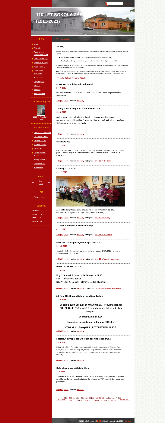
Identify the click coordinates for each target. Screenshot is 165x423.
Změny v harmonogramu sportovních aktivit (78, 108)
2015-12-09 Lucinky (102, 218)
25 (85, 400)
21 (71, 400)
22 (74, 400)
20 (120, 398)
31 (105, 400)
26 (88, 400)
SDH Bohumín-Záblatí (40, 154)
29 (98, 400)
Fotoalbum (38, 77)
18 (113, 398)
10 (86, 398)
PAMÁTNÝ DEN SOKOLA (68, 266)
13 (97, 398)
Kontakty (37, 90)
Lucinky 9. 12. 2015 (66, 168)
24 (81, 400)
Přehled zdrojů (40, 197)
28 (95, 400)
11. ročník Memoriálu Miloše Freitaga (75, 225)
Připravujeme (39, 82)
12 (93, 398)
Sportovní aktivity (41, 63)
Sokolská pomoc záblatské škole (72, 368)
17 (110, 398)
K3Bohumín (38, 168)
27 (91, 400)
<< (33, 182)
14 (100, 398)
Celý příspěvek (62, 101)
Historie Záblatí (40, 141)
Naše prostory (39, 67)
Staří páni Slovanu (41, 159)
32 (108, 400)
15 (103, 398)
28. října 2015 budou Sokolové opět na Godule (79, 296)
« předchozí (61, 400)
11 (90, 398)
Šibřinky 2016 (63, 142)
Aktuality (80, 101)
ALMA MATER (39, 164)
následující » (125, 400)
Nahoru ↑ (128, 421)
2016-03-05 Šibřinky (103, 161)
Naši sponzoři (39, 94)
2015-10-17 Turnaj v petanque (107, 259)
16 (107, 398)
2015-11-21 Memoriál (103, 235)
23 (78, 400)
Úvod (58, 39)
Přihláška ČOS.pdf (64, 78)
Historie (37, 86)
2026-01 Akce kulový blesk (41, 118)
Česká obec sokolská (42, 133)
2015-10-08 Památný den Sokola (108, 288)
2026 (41, 184)
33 (112, 400)
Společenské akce (41, 59)
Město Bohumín (40, 145)
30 (101, 400)
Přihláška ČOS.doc (79, 78)
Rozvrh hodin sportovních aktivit (41, 53)
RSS (99, 421)
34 (115, 400)
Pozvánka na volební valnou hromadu (75, 84)
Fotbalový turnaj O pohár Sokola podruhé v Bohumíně (83, 339)
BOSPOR (38, 149)
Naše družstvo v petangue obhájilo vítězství (78, 242)
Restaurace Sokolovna (38, 72)
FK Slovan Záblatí (41, 137)
